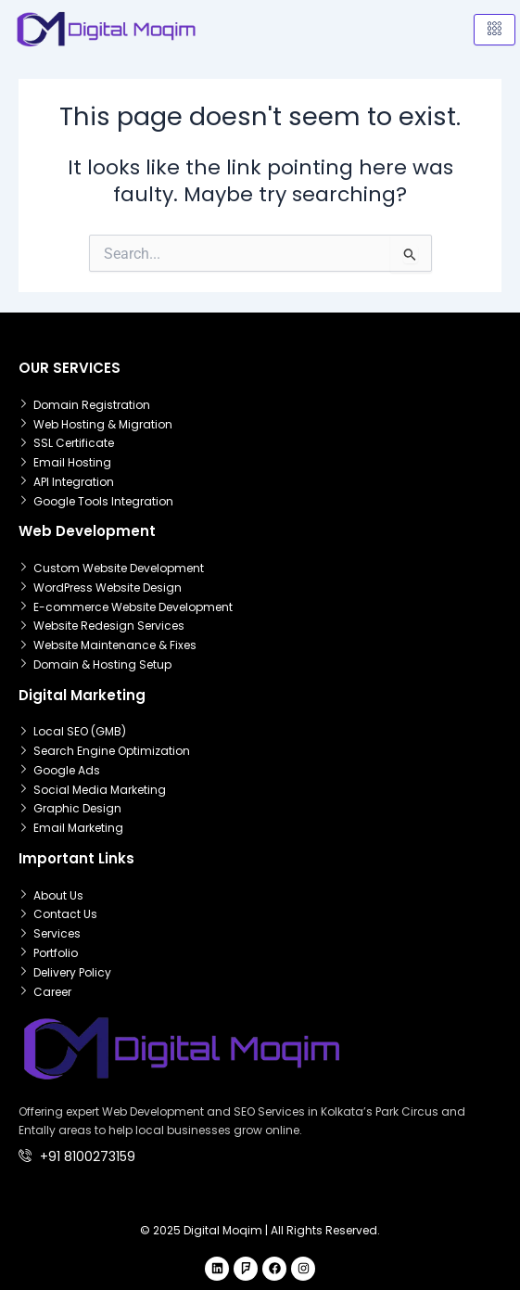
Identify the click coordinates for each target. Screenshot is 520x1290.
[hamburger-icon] (494, 29)
